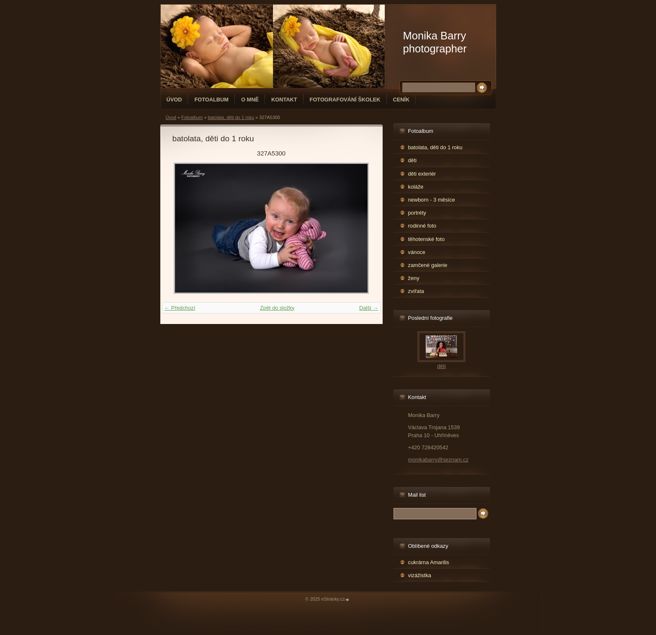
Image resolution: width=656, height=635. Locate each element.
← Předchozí (180, 308)
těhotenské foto (426, 239)
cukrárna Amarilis (428, 562)
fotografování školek (345, 99)
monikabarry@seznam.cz (438, 459)
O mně (250, 99)
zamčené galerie (428, 265)
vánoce (416, 252)
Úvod (174, 99)
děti (412, 160)
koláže (416, 187)
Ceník (401, 99)
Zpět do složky (277, 308)
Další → (368, 308)
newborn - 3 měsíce (431, 200)
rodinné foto (422, 226)
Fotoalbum (211, 99)
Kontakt (284, 99)
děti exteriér (422, 174)
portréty (417, 213)
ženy (413, 278)
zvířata (416, 291)
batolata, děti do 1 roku (231, 117)
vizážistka (419, 575)
